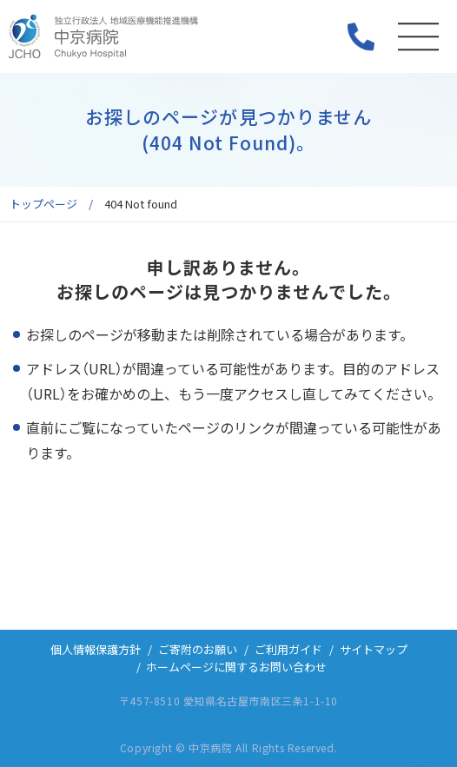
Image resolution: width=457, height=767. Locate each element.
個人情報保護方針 (95, 649)
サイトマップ (373, 649)
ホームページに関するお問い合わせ (236, 666)
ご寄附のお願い (197, 649)
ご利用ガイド (288, 649)
